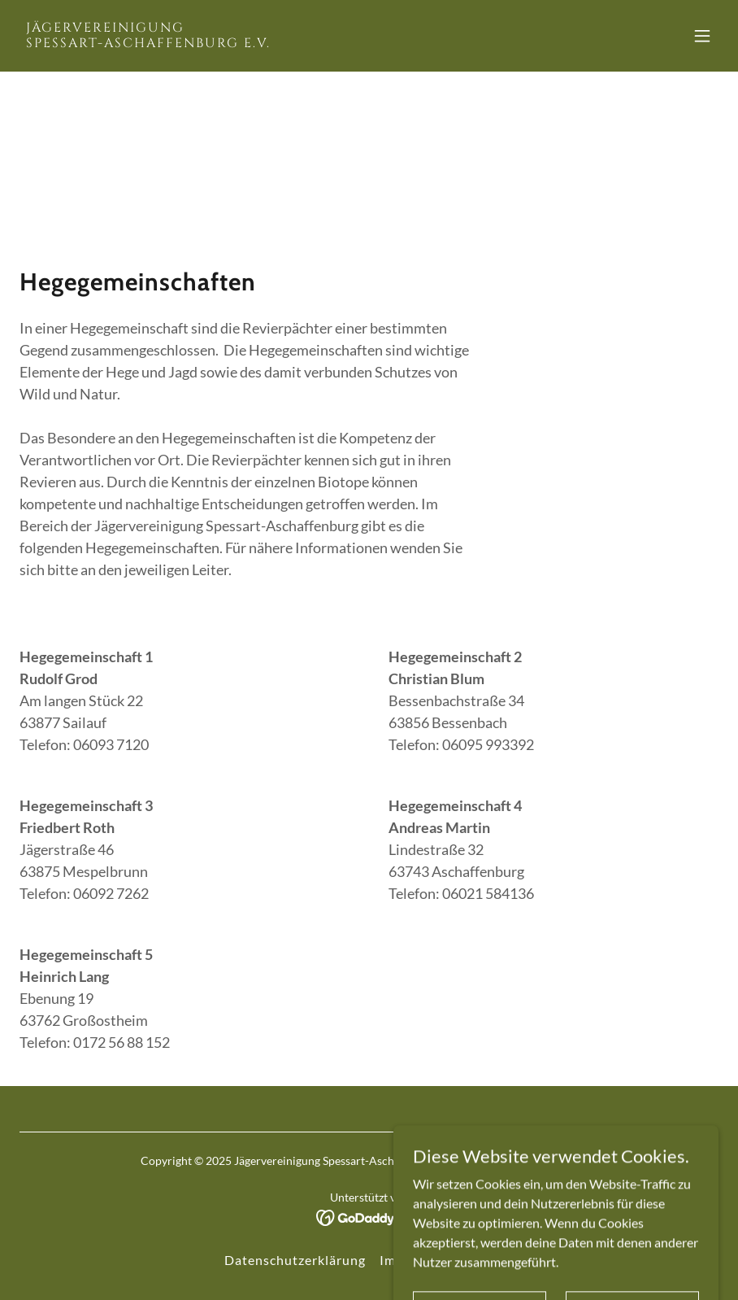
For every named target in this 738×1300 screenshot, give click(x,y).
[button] (702, 36)
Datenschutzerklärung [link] (295, 1259)
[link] (148, 42)
